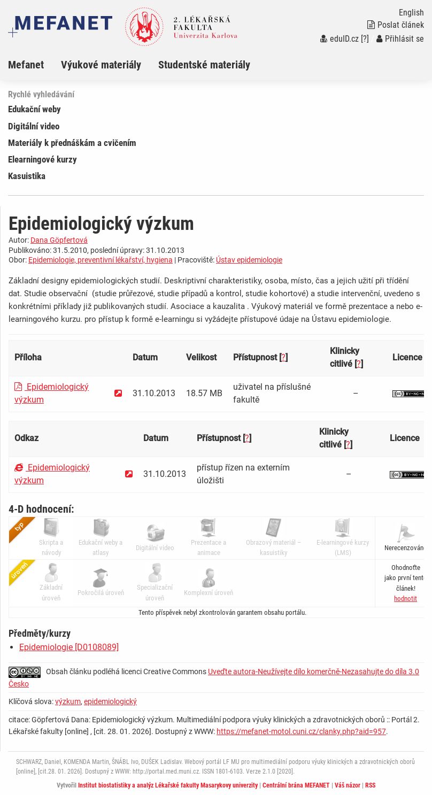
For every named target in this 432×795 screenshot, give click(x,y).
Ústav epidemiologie (249, 260)
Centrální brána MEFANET (296, 785)
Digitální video (33, 126)
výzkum (68, 701)
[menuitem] (34, 64)
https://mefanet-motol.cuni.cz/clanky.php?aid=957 (301, 731)
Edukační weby (34, 109)
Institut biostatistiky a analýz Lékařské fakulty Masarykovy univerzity (168, 785)
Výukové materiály (101, 64)
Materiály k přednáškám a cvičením (72, 142)
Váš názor (347, 785)
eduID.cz (339, 39)
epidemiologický (110, 701)
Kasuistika (26, 176)
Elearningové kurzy (42, 159)
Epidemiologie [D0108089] (69, 647)
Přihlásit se (400, 39)
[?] (365, 39)
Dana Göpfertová (59, 240)
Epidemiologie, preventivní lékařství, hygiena (100, 260)
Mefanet (26, 64)
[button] (405, 599)
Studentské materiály (204, 64)
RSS (370, 785)
